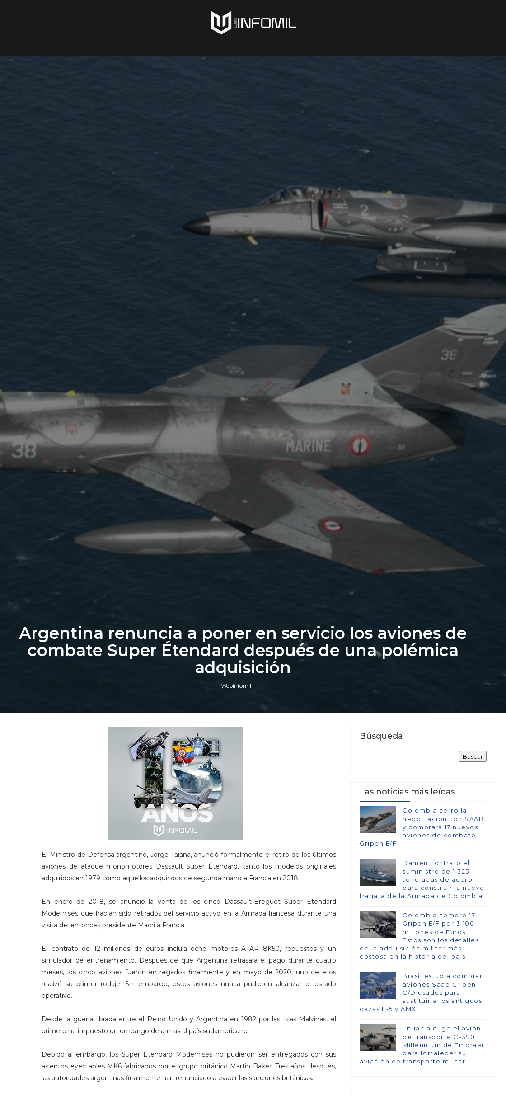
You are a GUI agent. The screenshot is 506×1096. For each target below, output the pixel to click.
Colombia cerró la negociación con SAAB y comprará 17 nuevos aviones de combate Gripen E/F (422, 827)
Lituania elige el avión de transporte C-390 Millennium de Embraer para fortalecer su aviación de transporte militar (422, 1045)
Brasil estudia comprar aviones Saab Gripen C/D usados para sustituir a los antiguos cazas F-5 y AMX (421, 992)
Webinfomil (236, 685)
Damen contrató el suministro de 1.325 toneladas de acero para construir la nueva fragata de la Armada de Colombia (422, 879)
